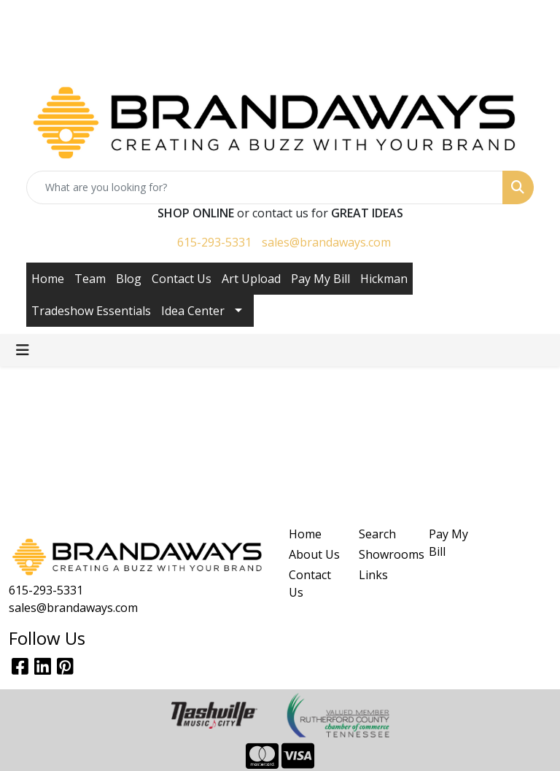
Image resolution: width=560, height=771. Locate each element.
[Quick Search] (264, 187)
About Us (314, 554)
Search (377, 534)
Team (90, 279)
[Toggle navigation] (22, 350)
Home (47, 279)
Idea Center (193, 311)
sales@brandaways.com (326, 242)
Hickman (384, 279)
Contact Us (181, 279)
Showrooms (385, 554)
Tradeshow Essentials (91, 311)
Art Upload (251, 279)
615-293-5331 (214, 242)
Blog (128, 279)
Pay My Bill (320, 279)
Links (373, 575)
